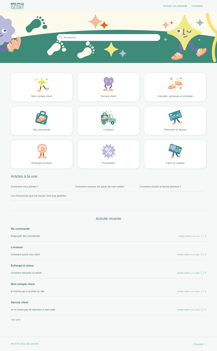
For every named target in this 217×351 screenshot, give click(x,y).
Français (200, 344)
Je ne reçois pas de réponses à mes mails (33, 309)
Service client (19, 302)
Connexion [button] (197, 6)
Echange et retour (22, 265)
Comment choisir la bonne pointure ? (160, 186)
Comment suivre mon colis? (25, 254)
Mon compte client (23, 284)
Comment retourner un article (26, 272)
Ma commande (20, 228)
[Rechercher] (108, 37)
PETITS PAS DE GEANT (25, 343)
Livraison (17, 247)
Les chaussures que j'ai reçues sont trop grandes (38, 195)
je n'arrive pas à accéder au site (27, 291)
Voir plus (16, 319)
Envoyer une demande (175, 6)
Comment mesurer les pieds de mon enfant (99, 186)
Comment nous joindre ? (24, 186)
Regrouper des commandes (25, 236)
